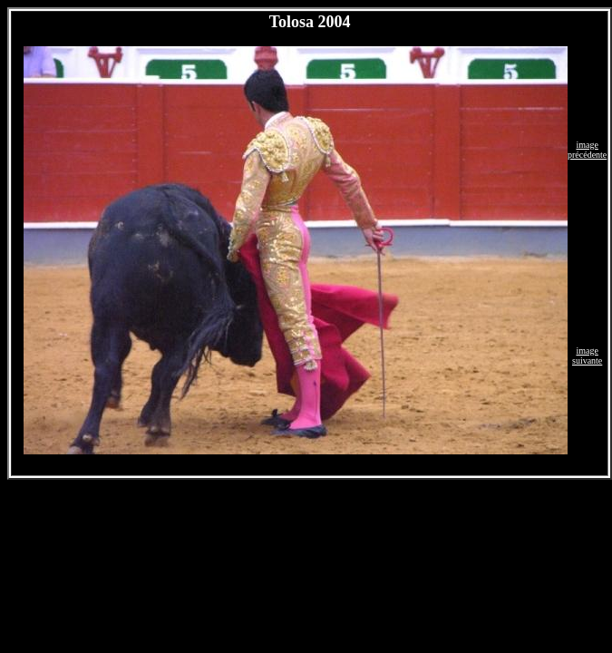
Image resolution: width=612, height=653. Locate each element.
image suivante (587, 355)
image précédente (587, 150)
